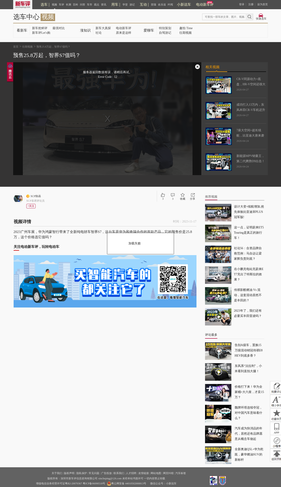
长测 (68, 4)
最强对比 (58, 28)
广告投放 (106, 473)
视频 (54, 4)
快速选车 (261, 18)
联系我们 (118, 473)
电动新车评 (205, 4)
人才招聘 (131, 473)
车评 (61, 4)
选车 (44, 4)
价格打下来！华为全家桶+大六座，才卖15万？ (249, 392)
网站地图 (156, 473)
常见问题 (94, 473)
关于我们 (57, 473)
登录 (241, 4)
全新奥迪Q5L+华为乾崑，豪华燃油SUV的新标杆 (249, 454)
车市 (89, 4)
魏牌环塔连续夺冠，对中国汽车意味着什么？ (248, 413)
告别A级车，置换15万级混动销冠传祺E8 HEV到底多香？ (249, 350)
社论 (98, 32)
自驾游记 (165, 32)
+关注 (31, 206)
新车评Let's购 (41, 32)
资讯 (103, 4)
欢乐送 (162, 4)
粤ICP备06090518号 (94, 483)
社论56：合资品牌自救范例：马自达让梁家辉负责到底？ (248, 253)
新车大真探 (103, 28)
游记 (132, 4)
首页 (15, 46)
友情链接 (143, 473)
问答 (82, 4)
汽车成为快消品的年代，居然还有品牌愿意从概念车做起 (248, 434)
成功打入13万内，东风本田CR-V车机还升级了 (250, 110)
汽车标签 (180, 473)
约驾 (170, 4)
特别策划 (165, 28)
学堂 (125, 4)
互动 (143, 4)
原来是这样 (123, 32)
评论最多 (211, 334)
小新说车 (184, 4)
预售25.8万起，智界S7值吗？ (53, 46)
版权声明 (69, 473)
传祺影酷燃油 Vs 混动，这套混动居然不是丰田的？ (248, 295)
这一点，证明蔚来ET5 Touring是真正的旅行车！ (249, 233)
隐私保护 (81, 473)
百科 (75, 4)
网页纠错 (168, 473)
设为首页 (262, 4)
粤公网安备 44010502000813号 (126, 483)
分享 (192, 198)
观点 (96, 4)
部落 (153, 4)
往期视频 (185, 32)
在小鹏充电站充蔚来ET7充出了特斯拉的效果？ (249, 274)
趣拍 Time (186, 28)
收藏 (182, 198)
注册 (251, 4)
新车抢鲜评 (39, 28)
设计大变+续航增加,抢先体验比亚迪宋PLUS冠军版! (249, 212)
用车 (114, 4)
